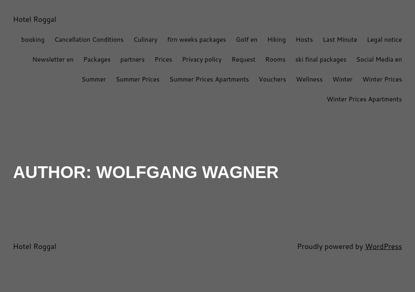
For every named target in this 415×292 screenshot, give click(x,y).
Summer (93, 79)
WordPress (383, 246)
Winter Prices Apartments (364, 98)
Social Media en (379, 59)
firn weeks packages (196, 39)
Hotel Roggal (34, 19)
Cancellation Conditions (89, 39)
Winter (342, 79)
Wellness (309, 79)
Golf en (246, 39)
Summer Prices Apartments (209, 79)
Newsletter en (53, 59)
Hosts (304, 39)
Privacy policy (202, 59)
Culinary (145, 39)
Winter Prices (382, 79)
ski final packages (321, 59)
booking (32, 39)
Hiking (276, 39)
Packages (97, 59)
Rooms (275, 59)
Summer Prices (137, 79)
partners (132, 59)
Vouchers (272, 79)
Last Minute (340, 39)
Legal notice (384, 39)
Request (243, 59)
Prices (163, 59)
